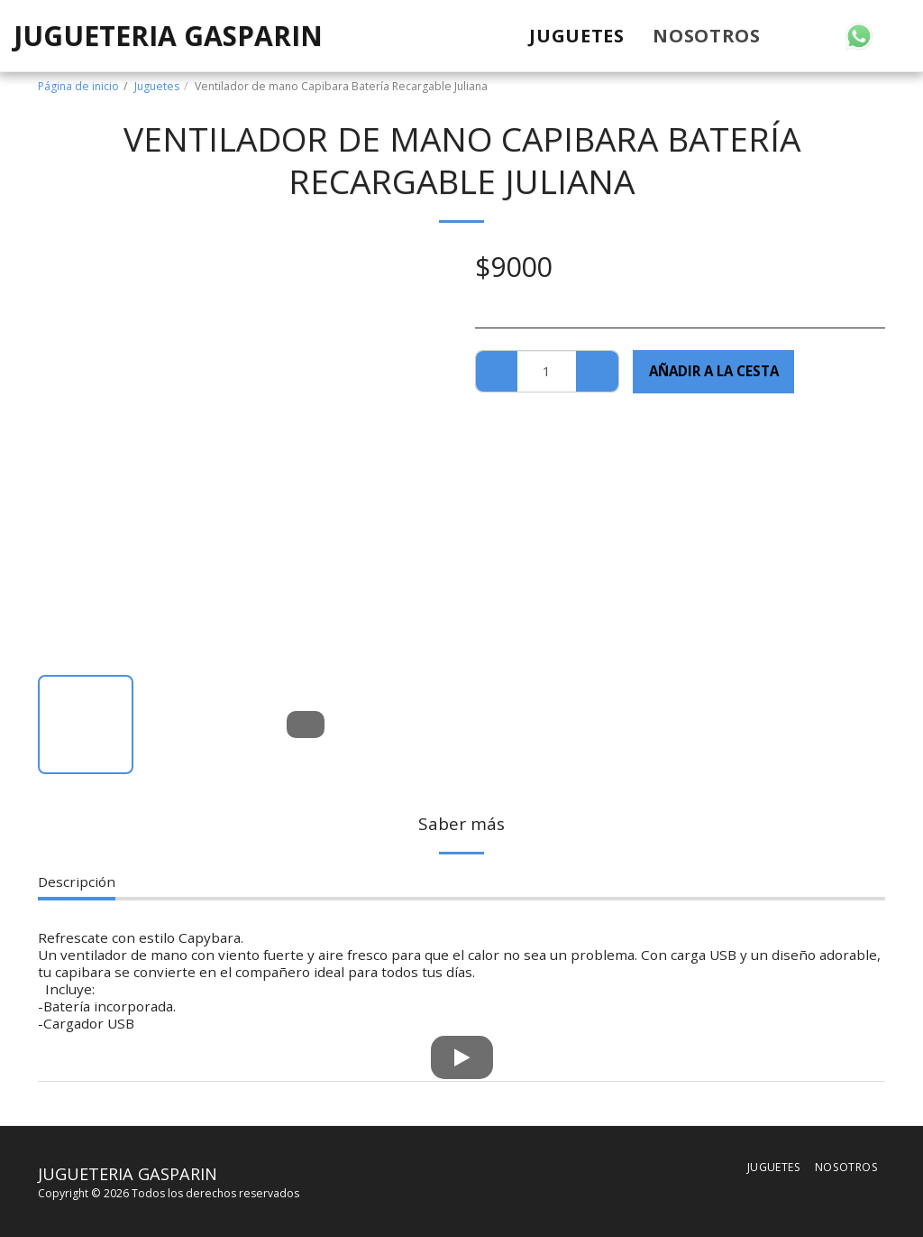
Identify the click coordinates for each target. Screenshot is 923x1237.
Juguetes (156, 86)
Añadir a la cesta (714, 371)
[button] (790, 36)
